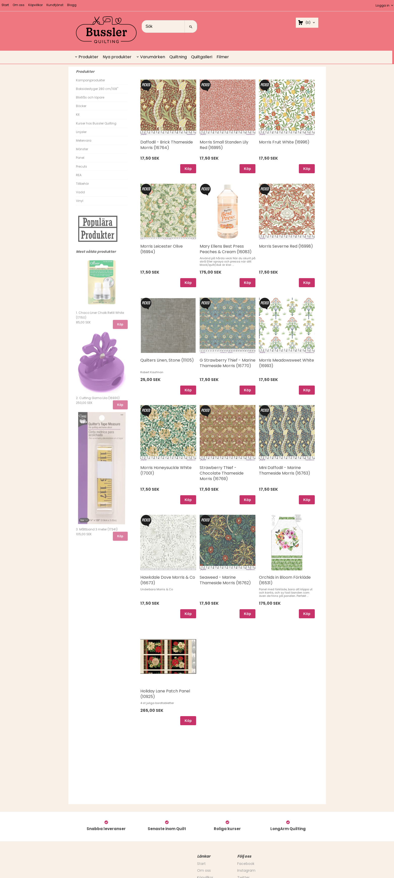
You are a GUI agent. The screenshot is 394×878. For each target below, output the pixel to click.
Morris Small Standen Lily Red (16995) (224, 145)
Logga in (382, 5)
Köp (120, 329)
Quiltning (178, 57)
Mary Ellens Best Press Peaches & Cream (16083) (226, 249)
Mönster (82, 154)
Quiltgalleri (201, 57)
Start (5, 5)
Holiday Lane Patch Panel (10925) (165, 693)
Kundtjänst (54, 5)
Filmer (223, 57)
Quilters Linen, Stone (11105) (167, 360)
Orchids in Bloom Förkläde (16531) (285, 580)
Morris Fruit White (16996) (284, 142)
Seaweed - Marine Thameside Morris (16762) (225, 580)
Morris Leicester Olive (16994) (161, 249)
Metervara (83, 145)
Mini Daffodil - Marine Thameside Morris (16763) (284, 470)
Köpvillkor (35, 5)
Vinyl (79, 205)
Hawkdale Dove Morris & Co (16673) (167, 580)
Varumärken (152, 57)
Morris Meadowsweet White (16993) (286, 363)
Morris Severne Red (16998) (286, 246)
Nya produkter (117, 57)
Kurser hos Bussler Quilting (96, 128)
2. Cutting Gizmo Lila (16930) (98, 402)
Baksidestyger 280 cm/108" (97, 93)
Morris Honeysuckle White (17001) (166, 470)
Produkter (88, 57)
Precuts (81, 171)
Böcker (81, 110)
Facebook (245, 863)
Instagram (246, 870)
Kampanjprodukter (90, 85)
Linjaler (81, 136)
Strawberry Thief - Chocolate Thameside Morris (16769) (222, 473)
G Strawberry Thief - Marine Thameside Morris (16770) (227, 363)
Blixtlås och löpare (90, 102)
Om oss (18, 5)
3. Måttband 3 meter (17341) (97, 534)
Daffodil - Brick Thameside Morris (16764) (166, 145)
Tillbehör (82, 188)
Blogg (71, 5)
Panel (80, 162)
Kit (78, 119)
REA (79, 180)
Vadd (80, 197)
